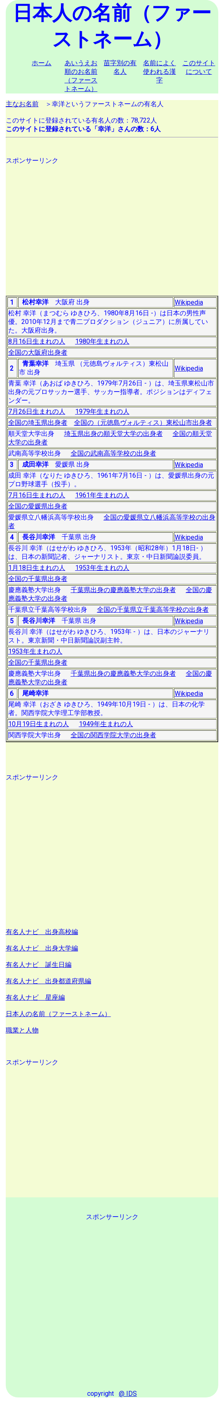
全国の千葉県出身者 (37, 579)
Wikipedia (189, 302)
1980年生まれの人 (102, 341)
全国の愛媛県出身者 (37, 506)
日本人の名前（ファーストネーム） (58, 1014)
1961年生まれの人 (102, 495)
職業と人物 (22, 1030)
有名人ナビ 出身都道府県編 (48, 981)
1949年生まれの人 (106, 724)
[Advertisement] (112, 222)
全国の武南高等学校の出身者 (113, 453)
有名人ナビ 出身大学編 (42, 948)
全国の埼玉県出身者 (37, 422)
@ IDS (128, 1393)
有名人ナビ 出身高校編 (42, 932)
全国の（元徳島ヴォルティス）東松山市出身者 (143, 422)
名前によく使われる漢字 (159, 71)
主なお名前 (22, 104)
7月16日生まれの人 (36, 495)
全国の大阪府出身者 (37, 352)
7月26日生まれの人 (36, 411)
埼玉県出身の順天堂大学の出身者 (113, 434)
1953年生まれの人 (102, 568)
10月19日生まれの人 (38, 724)
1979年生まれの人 (102, 411)
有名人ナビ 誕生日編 (39, 965)
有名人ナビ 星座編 (35, 997)
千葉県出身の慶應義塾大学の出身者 (123, 590)
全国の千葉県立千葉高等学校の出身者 (153, 609)
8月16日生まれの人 (36, 341)
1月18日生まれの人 (36, 568)
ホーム (41, 63)
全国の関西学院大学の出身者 (113, 735)
